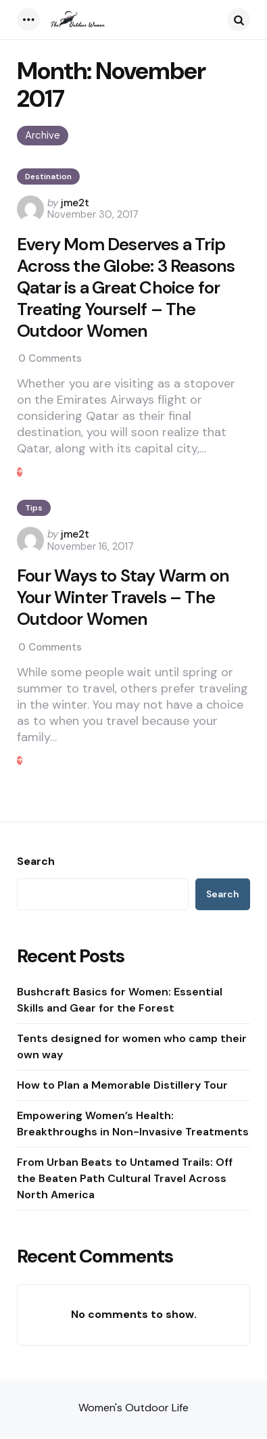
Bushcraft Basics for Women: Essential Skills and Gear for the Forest (119, 1002)
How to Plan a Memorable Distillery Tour (122, 1087)
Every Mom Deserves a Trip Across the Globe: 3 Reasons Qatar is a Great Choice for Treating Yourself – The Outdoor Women (126, 288)
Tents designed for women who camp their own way (132, 1048)
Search (36, 863)
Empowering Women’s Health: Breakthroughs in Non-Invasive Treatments (133, 1125)
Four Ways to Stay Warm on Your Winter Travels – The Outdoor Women (123, 599)
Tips (34, 509)
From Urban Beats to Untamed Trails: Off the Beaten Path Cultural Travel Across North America (125, 1180)
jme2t (75, 203)
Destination (48, 176)
